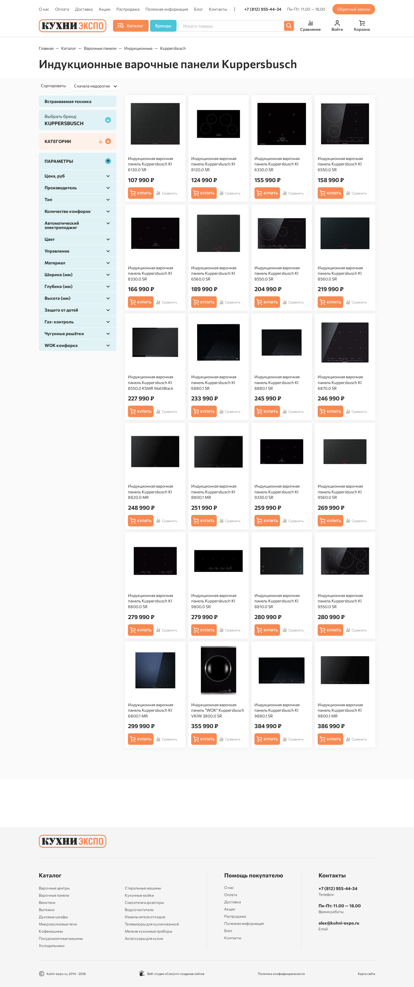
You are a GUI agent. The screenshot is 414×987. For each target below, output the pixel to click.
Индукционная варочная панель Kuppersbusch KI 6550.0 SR (340, 164)
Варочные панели (100, 48)
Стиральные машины (143, 888)
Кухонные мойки (139, 895)
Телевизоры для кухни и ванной (152, 924)
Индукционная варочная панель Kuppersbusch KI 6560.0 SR (213, 273)
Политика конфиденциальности (281, 973)
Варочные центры (54, 888)
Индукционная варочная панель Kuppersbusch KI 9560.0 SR (340, 492)
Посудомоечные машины (61, 938)
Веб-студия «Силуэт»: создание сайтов (171, 973)
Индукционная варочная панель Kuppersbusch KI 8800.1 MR (213, 492)
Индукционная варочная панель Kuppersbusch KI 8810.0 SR (277, 601)
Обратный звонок (353, 9)
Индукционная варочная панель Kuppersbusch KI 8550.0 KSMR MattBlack (150, 382)
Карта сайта (366, 973)
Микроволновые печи (58, 924)
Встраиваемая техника (68, 101)
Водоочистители (139, 909)
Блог (198, 9)
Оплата (62, 9)
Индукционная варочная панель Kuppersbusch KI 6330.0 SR (277, 164)
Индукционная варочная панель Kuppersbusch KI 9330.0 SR (277, 492)
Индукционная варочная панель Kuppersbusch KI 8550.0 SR (277, 273)
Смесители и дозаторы (144, 902)
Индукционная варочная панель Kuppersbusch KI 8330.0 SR (150, 273)
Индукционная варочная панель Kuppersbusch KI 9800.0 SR (213, 601)
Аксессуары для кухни (144, 938)
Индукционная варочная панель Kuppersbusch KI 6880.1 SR (213, 382)
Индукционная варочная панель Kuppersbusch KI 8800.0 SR (150, 601)
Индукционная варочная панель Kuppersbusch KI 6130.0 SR (150, 164)
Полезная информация (166, 9)
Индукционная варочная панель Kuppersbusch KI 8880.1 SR (277, 382)
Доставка (84, 9)
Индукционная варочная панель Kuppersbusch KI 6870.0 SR (340, 382)
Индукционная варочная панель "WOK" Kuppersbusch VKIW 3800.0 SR (217, 710)
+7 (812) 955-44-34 (262, 9)
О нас (44, 9)
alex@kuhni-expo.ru (339, 922)
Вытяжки (46, 909)
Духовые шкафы (53, 917)
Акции (104, 9)
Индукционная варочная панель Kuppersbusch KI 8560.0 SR (340, 273)
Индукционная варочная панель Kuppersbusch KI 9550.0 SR (340, 601)
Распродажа (127, 9)
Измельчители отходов (145, 917)
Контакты (218, 9)
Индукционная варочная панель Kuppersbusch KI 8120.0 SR (213, 164)
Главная (46, 48)
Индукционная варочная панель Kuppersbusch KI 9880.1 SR (277, 710)
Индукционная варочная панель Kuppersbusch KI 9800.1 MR (340, 710)
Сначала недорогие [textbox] (92, 85)
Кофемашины (51, 931)
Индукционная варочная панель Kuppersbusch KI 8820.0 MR (150, 492)
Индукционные (138, 48)
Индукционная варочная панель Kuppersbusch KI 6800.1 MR (150, 710)
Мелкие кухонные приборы (148, 931)
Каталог (68, 48)
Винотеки (47, 902)
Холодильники (51, 945)
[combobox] (95, 86)
